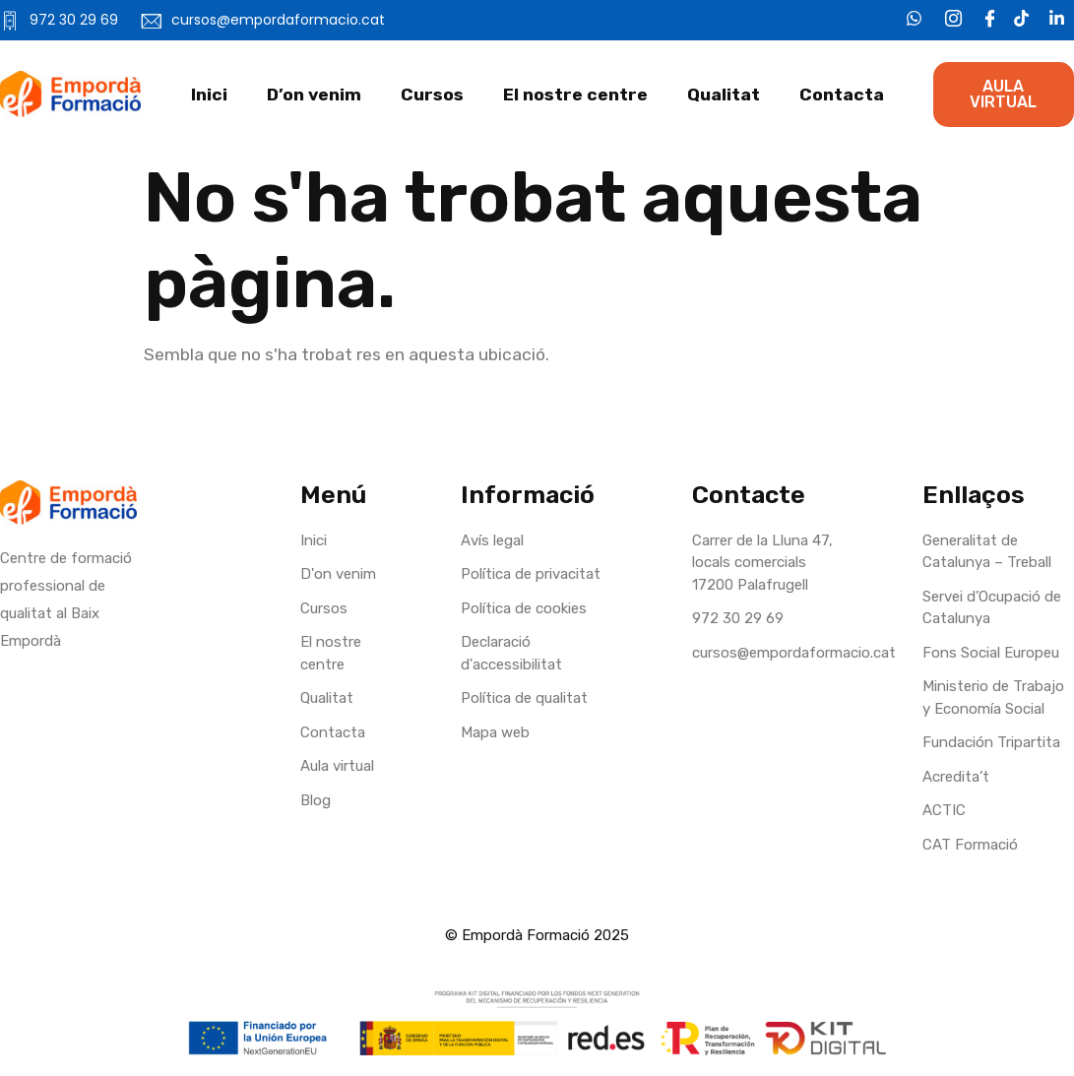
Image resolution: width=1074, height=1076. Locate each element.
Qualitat (723, 94)
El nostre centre (575, 94)
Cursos (432, 94)
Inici (209, 94)
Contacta (841, 94)
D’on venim (314, 94)
